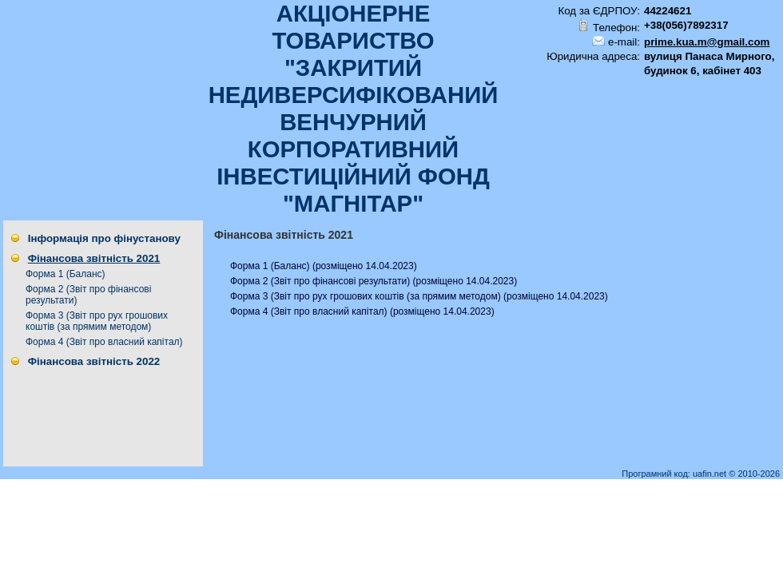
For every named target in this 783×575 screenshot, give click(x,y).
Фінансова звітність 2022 (94, 361)
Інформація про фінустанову (104, 238)
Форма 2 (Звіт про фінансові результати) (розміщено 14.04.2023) (373, 281)
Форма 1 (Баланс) (65, 274)
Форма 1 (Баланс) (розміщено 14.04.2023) (323, 266)
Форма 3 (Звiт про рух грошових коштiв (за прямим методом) (97, 321)
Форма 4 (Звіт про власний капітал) (104, 341)
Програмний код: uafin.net (675, 473)
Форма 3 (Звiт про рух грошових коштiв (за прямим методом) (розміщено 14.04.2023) (419, 296)
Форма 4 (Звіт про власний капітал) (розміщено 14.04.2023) (362, 311)
